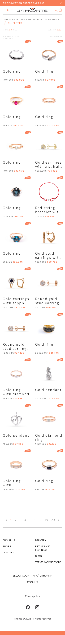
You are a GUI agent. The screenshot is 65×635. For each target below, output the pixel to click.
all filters (12, 23)
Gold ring (12, 71)
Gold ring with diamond (16, 392)
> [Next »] (59, 520)
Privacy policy (32, 596)
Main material (31, 19)
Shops (7, 546)
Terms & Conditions (48, 562)
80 (16, 30)
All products (10, 36)
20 (10, 30)
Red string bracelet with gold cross (48, 212)
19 (46, 520)
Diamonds (8, 38)
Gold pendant (48, 390)
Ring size (52, 19)
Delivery (40, 540)
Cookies (32, 582)
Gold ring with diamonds (12, 485)
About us (9, 540)
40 (13, 30)
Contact (9, 552)
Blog (38, 556)
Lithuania (43, 575)
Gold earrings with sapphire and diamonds (16, 303)
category (10, 19)
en (10, 10)
